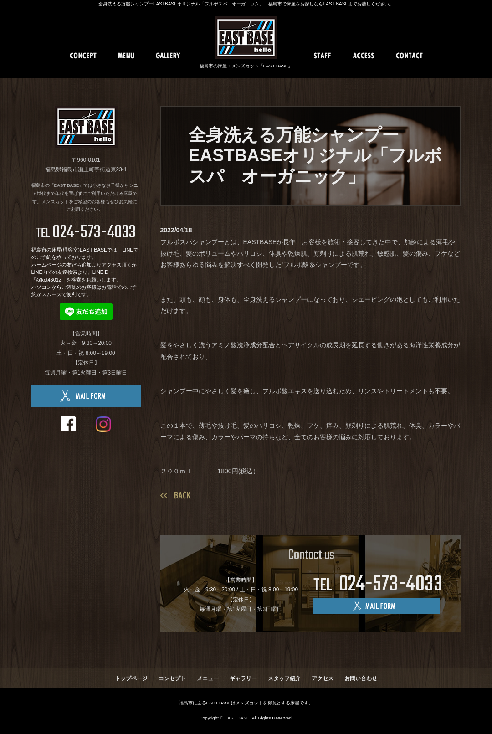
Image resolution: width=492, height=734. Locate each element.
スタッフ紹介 (284, 678)
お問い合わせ (360, 678)
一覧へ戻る (175, 495)
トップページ (131, 678)
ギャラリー (243, 678)
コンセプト (172, 678)
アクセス (322, 678)
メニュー (208, 678)
